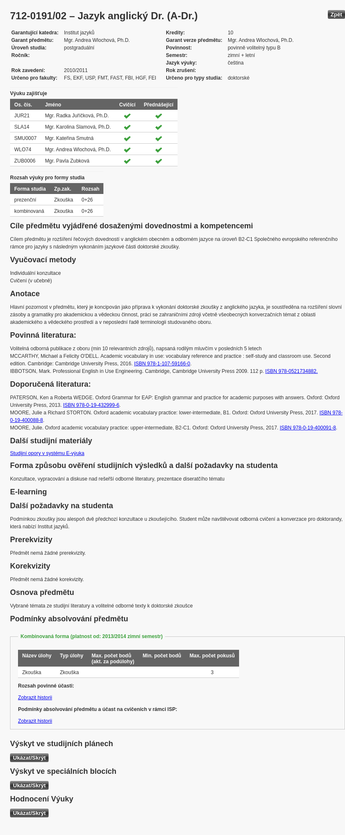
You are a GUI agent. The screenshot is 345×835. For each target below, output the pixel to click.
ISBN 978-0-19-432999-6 (91, 405)
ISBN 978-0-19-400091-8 (308, 428)
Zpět (336, 14)
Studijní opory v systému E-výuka (47, 453)
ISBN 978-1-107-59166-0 (162, 364)
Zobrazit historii (35, 698)
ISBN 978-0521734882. (291, 371)
